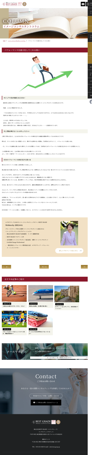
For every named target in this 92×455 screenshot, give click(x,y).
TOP (4, 41)
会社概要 (36, 439)
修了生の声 (37, 429)
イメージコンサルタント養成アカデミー (14, 443)
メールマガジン (66, 432)
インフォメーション (67, 429)
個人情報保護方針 (67, 439)
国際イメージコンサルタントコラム (44, 443)
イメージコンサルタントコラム (17, 41)
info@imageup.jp (54, 418)
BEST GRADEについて (9, 432)
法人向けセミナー (39, 432)
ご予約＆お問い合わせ (68, 436)
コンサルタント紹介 (39, 436)
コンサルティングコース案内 (11, 436)
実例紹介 (5, 439)
